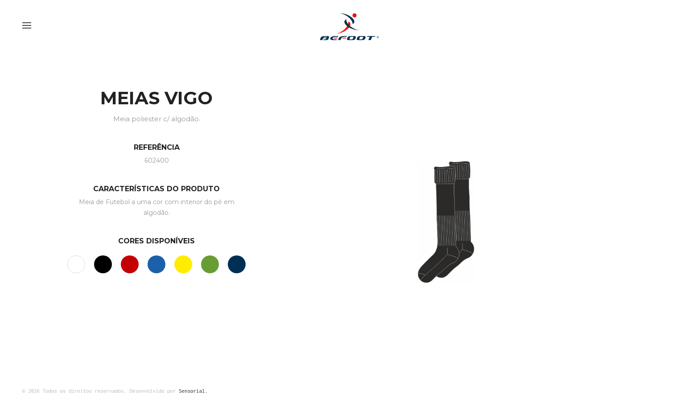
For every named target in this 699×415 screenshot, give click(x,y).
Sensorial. (193, 391)
